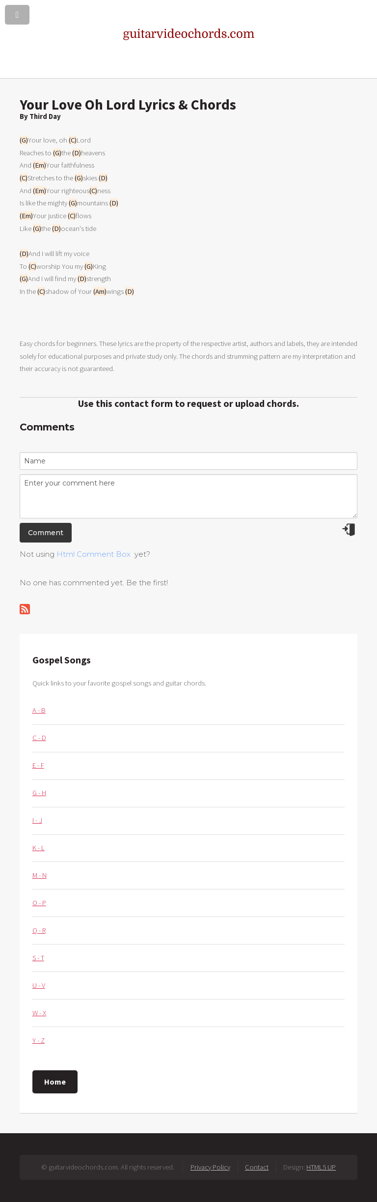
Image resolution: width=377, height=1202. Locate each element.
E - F (38, 765)
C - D (39, 737)
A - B (39, 710)
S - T (38, 957)
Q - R (39, 930)
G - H (39, 792)
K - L (38, 847)
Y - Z (38, 1040)
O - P (39, 902)
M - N (39, 875)
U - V (38, 985)
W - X (39, 1012)
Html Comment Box (93, 554)
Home (55, 1082)
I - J (37, 820)
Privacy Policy (210, 1167)
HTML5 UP (321, 1167)
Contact (257, 1167)
